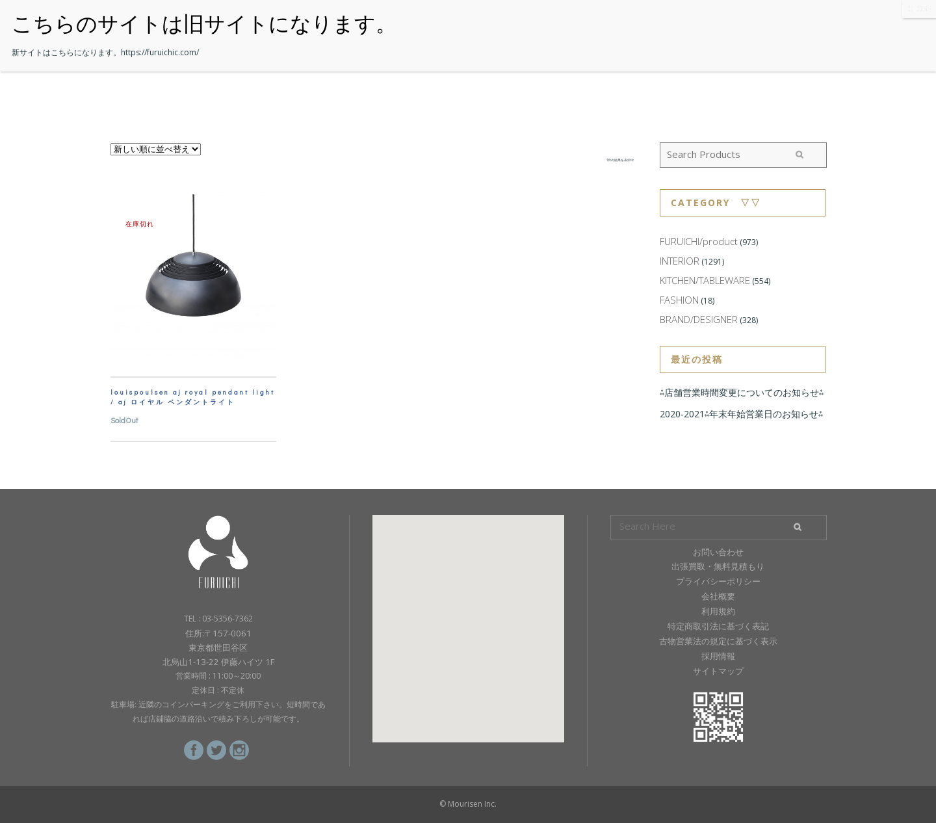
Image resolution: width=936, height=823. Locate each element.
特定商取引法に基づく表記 (718, 626)
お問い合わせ (718, 552)
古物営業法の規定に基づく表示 (718, 641)
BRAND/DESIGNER (699, 319)
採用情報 (718, 656)
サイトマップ (718, 671)
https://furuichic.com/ (160, 52)
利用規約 (718, 611)
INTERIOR (679, 260)
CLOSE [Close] (919, 8)
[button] (468, 617)
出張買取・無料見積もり (717, 566)
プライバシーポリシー (718, 581)
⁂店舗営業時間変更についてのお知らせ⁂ (742, 392)
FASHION (679, 299)
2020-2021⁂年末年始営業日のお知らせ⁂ (741, 414)
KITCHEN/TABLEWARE (705, 280)
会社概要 (718, 596)
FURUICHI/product (699, 241)
